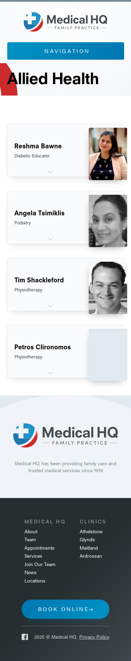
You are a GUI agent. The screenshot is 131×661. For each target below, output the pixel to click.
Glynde (87, 539)
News (30, 572)
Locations (34, 580)
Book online (63, 609)
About (30, 531)
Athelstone (91, 531)
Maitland (89, 547)
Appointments (39, 547)
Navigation (67, 51)
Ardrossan (91, 555)
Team (30, 539)
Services (33, 555)
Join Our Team (40, 564)
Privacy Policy (94, 636)
